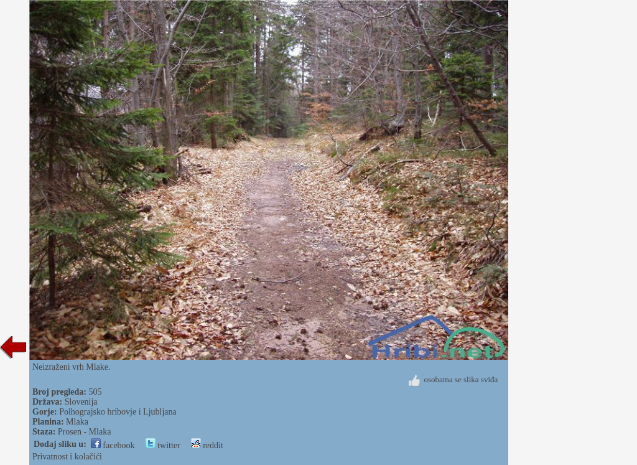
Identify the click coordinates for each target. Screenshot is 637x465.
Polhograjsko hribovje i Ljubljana (118, 411)
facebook (113, 445)
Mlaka (77, 421)
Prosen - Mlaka (84, 431)
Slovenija (81, 401)
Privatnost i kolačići (67, 456)
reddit (207, 445)
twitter (163, 445)
